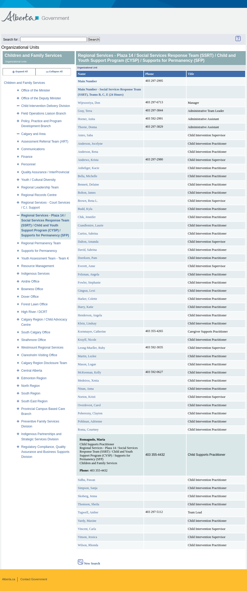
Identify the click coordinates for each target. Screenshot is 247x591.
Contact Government (33, 579)
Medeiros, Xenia (88, 380)
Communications (33, 149)
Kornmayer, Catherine (92, 331)
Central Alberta (31, 370)
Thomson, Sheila (88, 504)
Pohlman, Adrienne (90, 421)
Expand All (20, 71)
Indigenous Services (35, 273)
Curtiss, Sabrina (88, 233)
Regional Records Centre (39, 195)
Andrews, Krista (88, 160)
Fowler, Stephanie (89, 282)
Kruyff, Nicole (87, 339)
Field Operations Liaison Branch (43, 113)
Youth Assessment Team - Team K (45, 258)
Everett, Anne (86, 266)
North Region (30, 386)
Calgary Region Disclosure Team (44, 363)
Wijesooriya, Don (89, 103)
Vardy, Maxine (87, 521)
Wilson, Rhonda (88, 545)
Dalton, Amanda (88, 241)
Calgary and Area (33, 134)
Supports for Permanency (39, 251)
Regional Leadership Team (40, 187)
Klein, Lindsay (87, 323)
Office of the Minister (35, 90)
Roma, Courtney (88, 429)
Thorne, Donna (87, 127)
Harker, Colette (87, 299)
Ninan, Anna (86, 389)
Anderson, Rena (88, 152)
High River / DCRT (34, 312)
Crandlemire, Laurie (90, 225)
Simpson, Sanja (87, 488)
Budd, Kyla (85, 209)
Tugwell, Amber (88, 512)
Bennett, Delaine (88, 184)
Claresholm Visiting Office (39, 355)
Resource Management (37, 266)
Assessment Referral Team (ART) (44, 141)
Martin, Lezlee (87, 356)
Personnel (28, 164)
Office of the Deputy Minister (41, 98)
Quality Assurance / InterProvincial (45, 172)
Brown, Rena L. (88, 201)
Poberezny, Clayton (90, 413)
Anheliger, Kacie (88, 168)
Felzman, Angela (88, 274)
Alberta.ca (8, 579)
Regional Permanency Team (41, 243)
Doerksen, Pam (87, 258)
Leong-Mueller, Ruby (91, 348)
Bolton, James (87, 192)
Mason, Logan (87, 364)
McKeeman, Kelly (89, 372)
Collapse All (54, 71)
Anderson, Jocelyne (90, 143)
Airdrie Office (30, 281)
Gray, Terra (85, 111)
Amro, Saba (85, 135)
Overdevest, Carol (89, 405)
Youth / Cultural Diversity (38, 180)
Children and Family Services (24, 83)
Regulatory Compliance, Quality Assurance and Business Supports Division (45, 452)
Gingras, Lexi (86, 290)
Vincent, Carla (87, 529)
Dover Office (30, 297)
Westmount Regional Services (42, 347)
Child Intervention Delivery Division (45, 106)
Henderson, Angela (90, 315)
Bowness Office (32, 289)
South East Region (34, 401)
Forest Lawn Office (34, 304)
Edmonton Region (34, 378)
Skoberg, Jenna (87, 496)
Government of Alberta (39, 14)
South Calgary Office (35, 332)
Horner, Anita (86, 119)
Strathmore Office (33, 340)
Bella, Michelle (87, 176)
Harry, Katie (85, 307)
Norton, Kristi (86, 397)
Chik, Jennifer (87, 217)
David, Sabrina (87, 250)
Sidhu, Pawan (86, 480)
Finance (27, 157)
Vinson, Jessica (87, 537)
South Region (30, 393)
